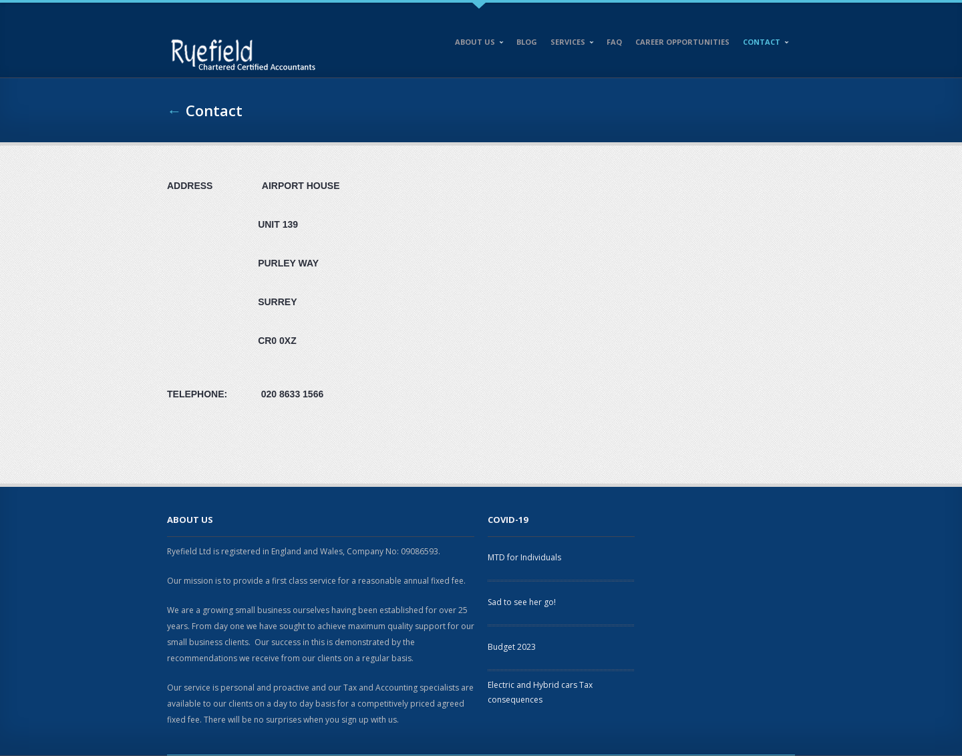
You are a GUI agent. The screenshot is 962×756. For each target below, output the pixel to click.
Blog (526, 42)
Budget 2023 (512, 646)
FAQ (614, 42)
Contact (763, 44)
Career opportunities (682, 42)
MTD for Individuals (524, 557)
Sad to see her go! (522, 602)
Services (569, 44)
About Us (476, 44)
